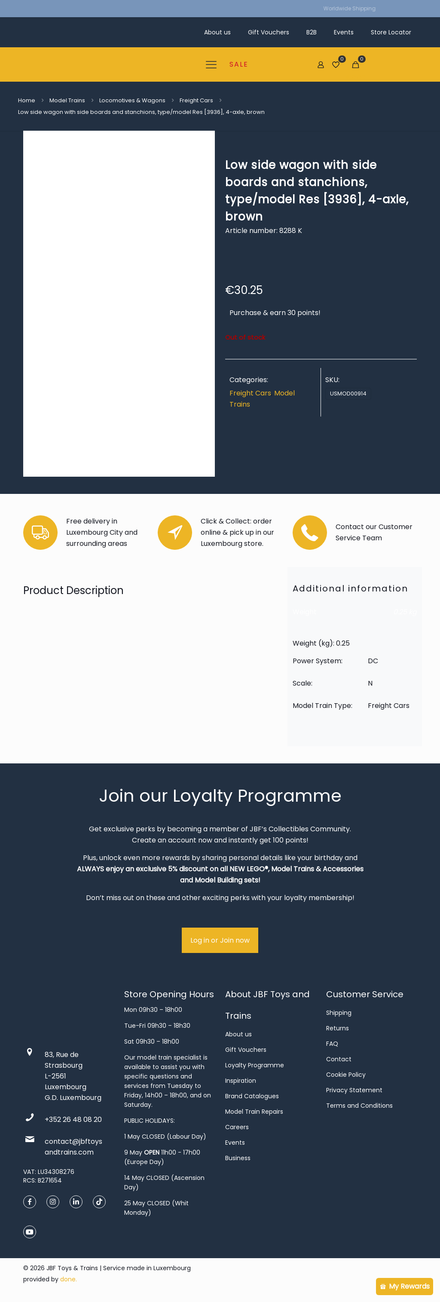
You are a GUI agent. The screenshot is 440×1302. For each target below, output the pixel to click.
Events (235, 1142)
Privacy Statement (354, 1090)
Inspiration (240, 1080)
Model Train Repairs (254, 1111)
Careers (237, 1127)
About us (238, 1034)
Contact (338, 1059)
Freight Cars (196, 100)
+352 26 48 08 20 (73, 1119)
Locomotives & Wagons (132, 100)
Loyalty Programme (254, 1065)
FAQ (332, 1043)
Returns (337, 1028)
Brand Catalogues (252, 1096)
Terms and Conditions (359, 1105)
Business (238, 1158)
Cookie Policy (346, 1074)
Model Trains (67, 100)
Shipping (338, 1012)
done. (68, 1279)
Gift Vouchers (245, 1049)
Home (26, 100)
